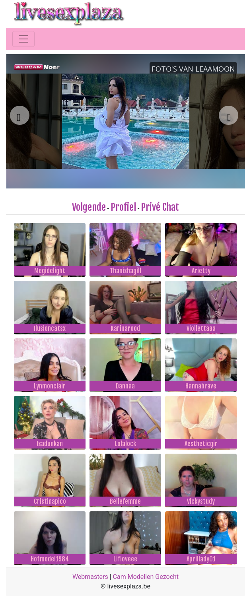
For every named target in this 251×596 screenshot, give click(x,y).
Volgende (89, 207)
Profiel (123, 207)
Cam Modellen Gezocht (146, 576)
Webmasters (90, 576)
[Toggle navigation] (23, 39)
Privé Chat (160, 207)
